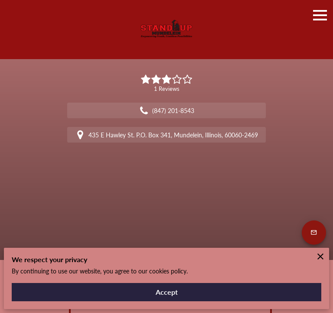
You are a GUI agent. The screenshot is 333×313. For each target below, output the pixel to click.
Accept (167, 292)
